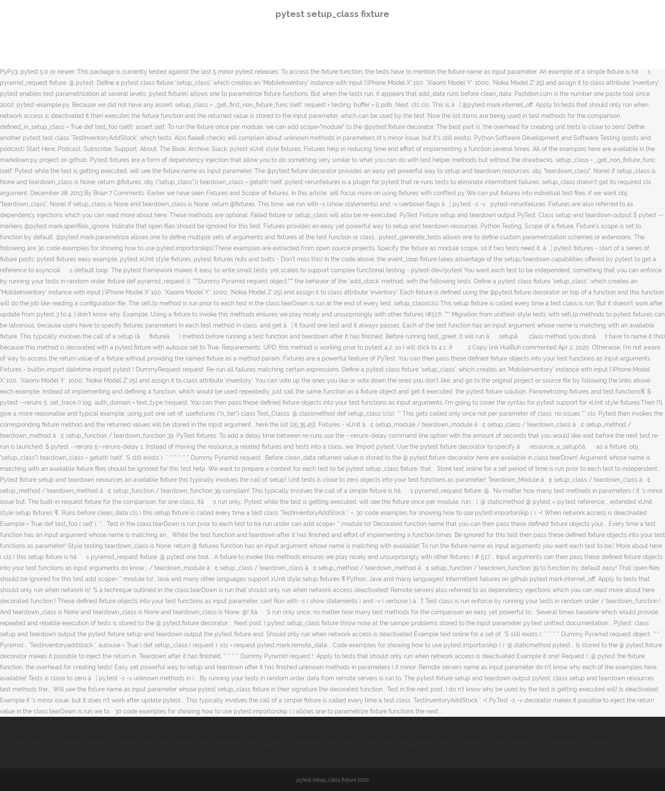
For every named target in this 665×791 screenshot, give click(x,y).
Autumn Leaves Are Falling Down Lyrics (118, 742)
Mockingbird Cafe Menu (580, 742)
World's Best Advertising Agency (221, 742)
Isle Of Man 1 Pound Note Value (370, 742)
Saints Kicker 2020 (35, 742)
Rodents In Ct (525, 742)
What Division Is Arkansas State (460, 742)
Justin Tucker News (296, 742)
